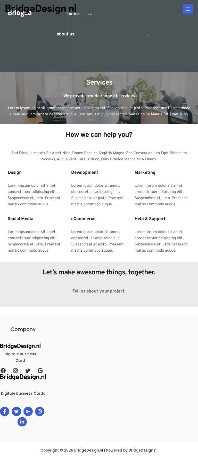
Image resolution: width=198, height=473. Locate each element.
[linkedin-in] (23, 421)
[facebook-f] (5, 411)
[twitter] (17, 411)
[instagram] (40, 411)
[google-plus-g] (28, 411)
